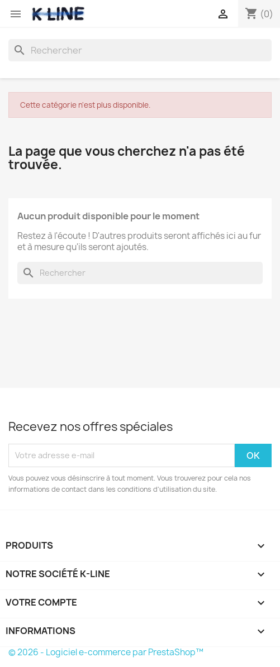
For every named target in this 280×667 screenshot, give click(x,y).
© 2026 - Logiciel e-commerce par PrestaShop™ (105, 652)
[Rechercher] (140, 50)
